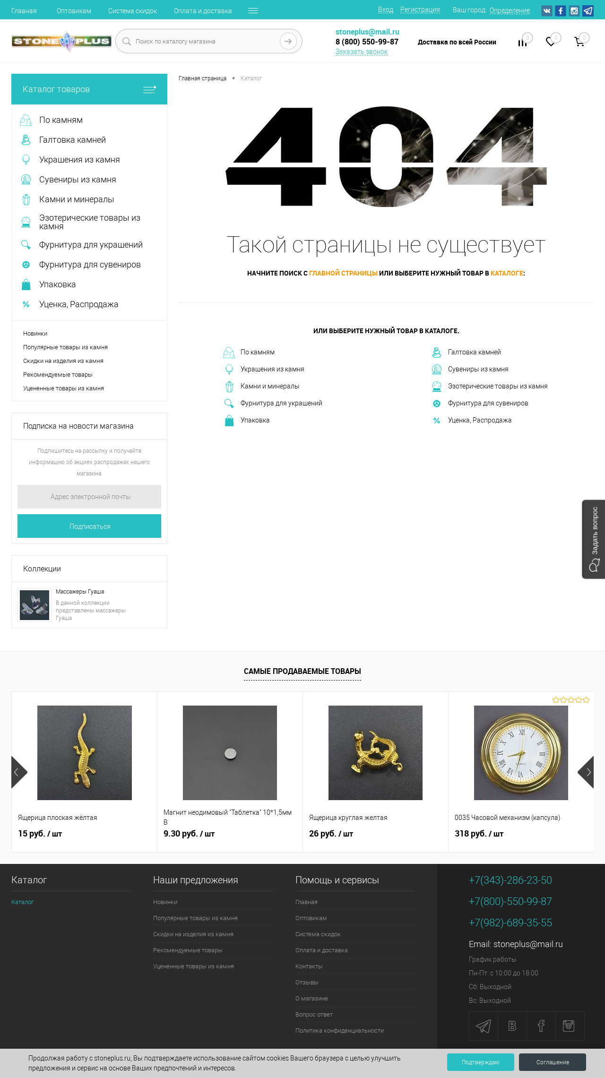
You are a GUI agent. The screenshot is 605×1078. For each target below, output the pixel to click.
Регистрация (420, 9)
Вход (385, 9)
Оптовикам (74, 11)
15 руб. (40, 833)
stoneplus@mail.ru (528, 944)
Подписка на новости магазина (78, 426)
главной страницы (343, 272)
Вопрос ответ (314, 1014)
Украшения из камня (264, 369)
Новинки (35, 333)
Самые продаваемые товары (302, 671)
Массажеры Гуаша (80, 591)
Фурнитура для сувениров (479, 403)
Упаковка (247, 420)
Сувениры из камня (470, 369)
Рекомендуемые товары (58, 374)
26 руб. (331, 833)
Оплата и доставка (203, 11)
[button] (593, 539)
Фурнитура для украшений (273, 403)
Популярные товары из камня (65, 347)
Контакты (309, 966)
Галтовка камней (466, 352)
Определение (510, 10)
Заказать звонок (362, 51)
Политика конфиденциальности (339, 1030)
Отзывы (307, 982)
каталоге (507, 272)
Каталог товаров (89, 89)
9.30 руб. (189, 833)
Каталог (22, 902)
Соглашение (552, 1062)
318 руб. (479, 833)
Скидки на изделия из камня (63, 360)
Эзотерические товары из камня (489, 386)
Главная (24, 11)
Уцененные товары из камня (63, 388)
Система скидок (132, 11)
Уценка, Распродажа (471, 420)
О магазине (311, 998)
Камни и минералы (262, 386)
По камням (249, 352)
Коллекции (42, 568)
